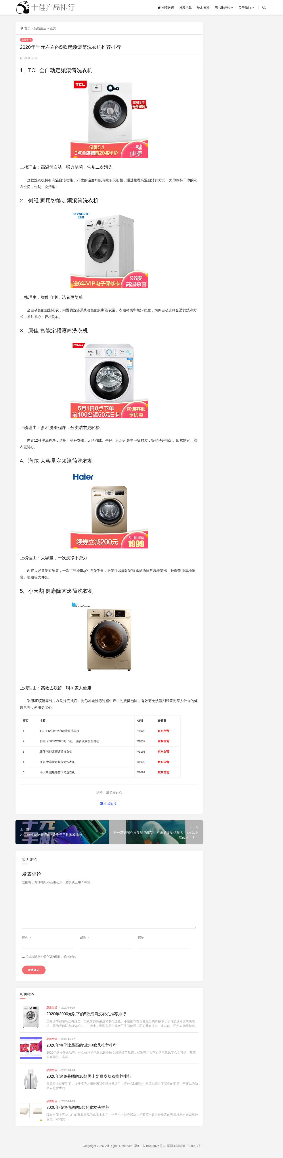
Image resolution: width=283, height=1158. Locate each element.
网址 (141, 937)
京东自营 (163, 730)
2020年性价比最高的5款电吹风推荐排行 (81, 1045)
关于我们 (245, 7)
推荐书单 (185, 7)
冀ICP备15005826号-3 (149, 1146)
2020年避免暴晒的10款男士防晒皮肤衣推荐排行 (88, 1076)
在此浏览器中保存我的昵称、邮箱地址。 (52, 956)
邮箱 (85, 937)
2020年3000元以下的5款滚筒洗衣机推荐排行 (86, 1014)
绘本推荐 (203, 7)
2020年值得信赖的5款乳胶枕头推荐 (77, 1107)
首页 (27, 28)
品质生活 (40, 28)
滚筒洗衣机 (114, 792)
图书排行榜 (222, 7)
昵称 (27, 937)
